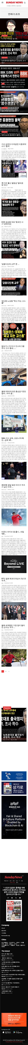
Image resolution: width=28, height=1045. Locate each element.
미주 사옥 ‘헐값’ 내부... (7, 954)
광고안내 (19, 5)
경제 (2, 226)
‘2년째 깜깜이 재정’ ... (7, 991)
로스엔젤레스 (4, 148)
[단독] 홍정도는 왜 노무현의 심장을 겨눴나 (12, 970)
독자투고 (14, 5)
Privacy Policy (9, 1041)
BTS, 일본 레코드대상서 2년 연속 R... (13, 579)
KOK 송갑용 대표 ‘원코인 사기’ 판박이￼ (12, 223)
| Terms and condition (17, 1041)
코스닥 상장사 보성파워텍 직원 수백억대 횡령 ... (13, 974)
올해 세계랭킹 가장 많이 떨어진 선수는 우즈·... (13, 626)
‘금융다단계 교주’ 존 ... (10, 264)
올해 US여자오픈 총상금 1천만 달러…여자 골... (13, 392)
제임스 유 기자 (6, 739)
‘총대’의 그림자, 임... (6, 958)
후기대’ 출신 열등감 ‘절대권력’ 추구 (12, 184)
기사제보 (9, 5)
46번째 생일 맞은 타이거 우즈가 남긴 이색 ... (13, 486)
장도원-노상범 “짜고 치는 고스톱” (13, 302)
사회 (2, 972)
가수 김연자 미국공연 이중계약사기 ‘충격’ (13, 145)
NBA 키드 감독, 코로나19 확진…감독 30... (12, 439)
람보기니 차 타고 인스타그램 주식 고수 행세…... (12, 347)
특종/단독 (3, 955)
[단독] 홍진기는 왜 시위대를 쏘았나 (10, 966)
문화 (3, 83)
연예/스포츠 (4, 35)
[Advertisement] (14, 689)
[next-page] (9, 671)
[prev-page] (21, 710)
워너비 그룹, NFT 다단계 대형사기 (10, 987)
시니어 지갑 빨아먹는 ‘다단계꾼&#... (10, 983)
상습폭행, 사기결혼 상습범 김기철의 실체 (11, 978)
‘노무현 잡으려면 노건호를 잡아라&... (10, 962)
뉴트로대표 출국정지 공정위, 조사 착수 (13, 736)
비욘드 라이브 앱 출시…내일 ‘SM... (12, 532)
